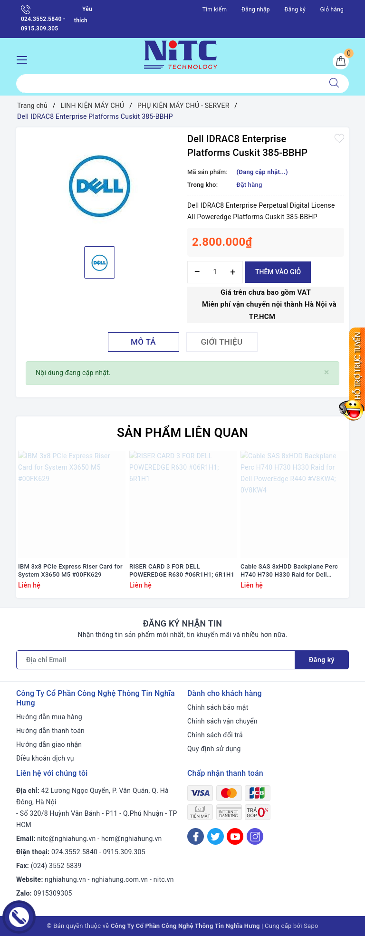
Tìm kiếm (214, 9)
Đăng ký (294, 9)
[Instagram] (255, 836)
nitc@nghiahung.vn (66, 838)
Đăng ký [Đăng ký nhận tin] (322, 660)
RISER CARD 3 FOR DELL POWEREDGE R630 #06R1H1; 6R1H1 (181, 570)
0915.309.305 (124, 852)
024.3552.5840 (74, 852)
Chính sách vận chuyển (222, 721)
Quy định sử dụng (214, 749)
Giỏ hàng (332, 9)
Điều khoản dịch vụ (45, 758)
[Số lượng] (215, 272)
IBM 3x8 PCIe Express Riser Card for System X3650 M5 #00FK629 (70, 570)
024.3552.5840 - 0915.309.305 (43, 18)
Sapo (311, 925)
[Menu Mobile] (24, 58)
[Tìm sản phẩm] (168, 83)
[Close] (327, 372)
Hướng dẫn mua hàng (49, 717)
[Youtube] (235, 836)
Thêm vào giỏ (278, 272)
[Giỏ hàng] (341, 61)
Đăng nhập (255, 9)
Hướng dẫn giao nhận (49, 744)
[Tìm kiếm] (334, 83)
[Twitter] (215, 836)
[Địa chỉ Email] (155, 659)
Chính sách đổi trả (215, 735)
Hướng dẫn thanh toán (50, 730)
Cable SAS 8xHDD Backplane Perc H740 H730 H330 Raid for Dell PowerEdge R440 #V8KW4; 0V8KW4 (292, 571)
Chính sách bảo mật (217, 707)
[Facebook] (195, 836)
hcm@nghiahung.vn (131, 838)
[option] (99, 185)
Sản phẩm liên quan (182, 432)
